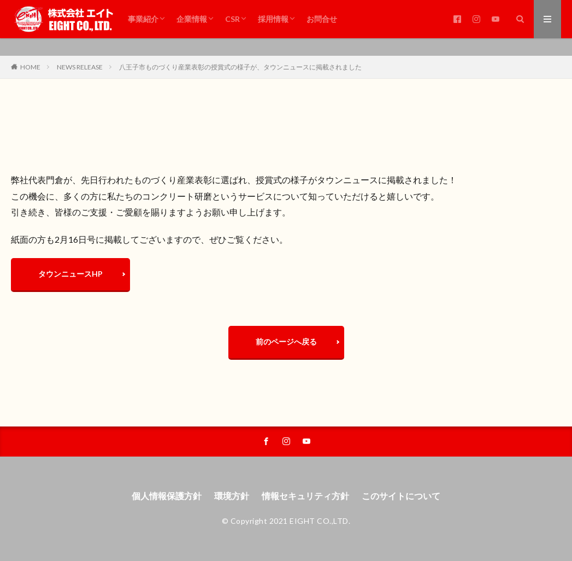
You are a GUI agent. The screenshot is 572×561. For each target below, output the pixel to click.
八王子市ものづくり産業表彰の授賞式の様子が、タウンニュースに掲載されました (240, 67)
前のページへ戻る (286, 341)
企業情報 (191, 19)
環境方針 (231, 495)
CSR (232, 19)
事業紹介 (143, 19)
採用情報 (273, 19)
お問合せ (321, 19)
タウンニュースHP (70, 273)
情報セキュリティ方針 (305, 495)
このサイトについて (401, 495)
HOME (30, 67)
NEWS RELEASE (80, 67)
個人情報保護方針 (167, 495)
